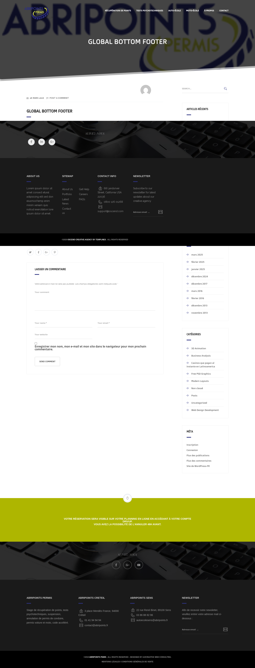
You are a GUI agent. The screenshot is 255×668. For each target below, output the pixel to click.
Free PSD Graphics (201, 373)
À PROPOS (209, 10)
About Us (67, 189)
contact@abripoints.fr (96, 625)
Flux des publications (198, 455)
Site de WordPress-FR (198, 466)
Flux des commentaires (199, 460)
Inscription (192, 444)
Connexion (192, 450)
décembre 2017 (199, 283)
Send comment (47, 361)
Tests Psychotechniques (149, 10)
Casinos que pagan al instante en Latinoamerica (201, 364)
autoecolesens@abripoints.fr (152, 620)
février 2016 (197, 298)
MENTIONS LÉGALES (111, 662)
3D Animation (198, 348)
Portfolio (67, 194)
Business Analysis (201, 355)
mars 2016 (197, 291)
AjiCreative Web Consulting (157, 657)
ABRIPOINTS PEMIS (98, 657)
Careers (83, 194)
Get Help (84, 189)
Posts (194, 395)
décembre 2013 (199, 305)
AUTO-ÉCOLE (174, 10)
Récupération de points (118, 10)
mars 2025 (197, 254)
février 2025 (197, 261)
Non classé (197, 388)
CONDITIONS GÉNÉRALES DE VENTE (137, 662)
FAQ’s (82, 199)
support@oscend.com (110, 211)
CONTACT (223, 10)
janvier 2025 (198, 269)
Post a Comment (59, 98)
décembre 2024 (199, 276)
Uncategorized (199, 402)
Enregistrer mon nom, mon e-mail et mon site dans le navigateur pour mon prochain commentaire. (90, 348)
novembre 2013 (199, 312)
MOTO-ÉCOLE (192, 10)
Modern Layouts (200, 381)
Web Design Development (205, 410)
